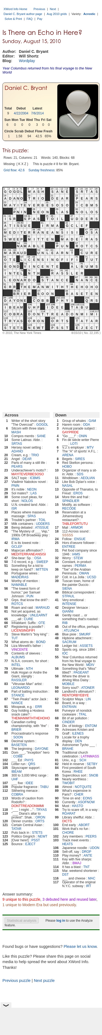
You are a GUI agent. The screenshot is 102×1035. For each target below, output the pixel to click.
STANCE (17, 695)
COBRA (17, 794)
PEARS (17, 466)
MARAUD (43, 608)
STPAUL (68, 596)
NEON (32, 489)
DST (65, 874)
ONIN (83, 436)
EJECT (30, 844)
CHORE (68, 833)
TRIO (35, 455)
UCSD (91, 577)
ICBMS (35, 478)
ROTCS (17, 604)
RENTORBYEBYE (75, 695)
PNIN (15, 486)
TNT (86, 867)
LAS (33, 493)
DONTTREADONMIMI (27, 806)
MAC (91, 878)
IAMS (76, 554)
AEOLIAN (88, 478)
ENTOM (91, 726)
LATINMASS (90, 756)
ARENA (67, 455)
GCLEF (16, 547)
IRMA (15, 539)
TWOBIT (68, 783)
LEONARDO (20, 688)
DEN (78, 741)
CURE (28, 619)
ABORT (83, 825)
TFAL (83, 714)
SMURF (85, 634)
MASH (16, 432)
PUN (29, 596)
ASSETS (86, 646)
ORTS (39, 821)
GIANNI (67, 611)
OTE (41, 623)
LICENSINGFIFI (23, 630)
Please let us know (80, 946)
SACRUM (69, 642)
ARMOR (77, 527)
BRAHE (67, 749)
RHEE (77, 772)
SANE (41, 436)
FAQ (30, 18)
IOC (65, 653)
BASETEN (19, 745)
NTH (29, 669)
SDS (80, 474)
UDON (94, 848)
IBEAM (16, 772)
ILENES (78, 733)
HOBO (67, 466)
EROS (78, 493)
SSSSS (67, 535)
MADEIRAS (20, 577)
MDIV (90, 665)
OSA (37, 558)
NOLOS (27, 501)
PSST (35, 840)
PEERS (91, 836)
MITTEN (42, 569)
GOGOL (42, 425)
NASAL (67, 486)
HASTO (77, 806)
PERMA (80, 566)
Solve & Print (13, 18)
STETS (37, 833)
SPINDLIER (70, 501)
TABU (44, 787)
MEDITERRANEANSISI (28, 554)
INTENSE (69, 604)
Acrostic (89, 14)
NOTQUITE (83, 787)
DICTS (67, 821)
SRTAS (16, 444)
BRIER (16, 730)
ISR (14, 508)
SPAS (31, 516)
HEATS (67, 844)
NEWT (42, 836)
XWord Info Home (15, 9)
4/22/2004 (21, 113)
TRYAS (41, 810)
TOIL (42, 520)
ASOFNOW (86, 802)
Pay (39, 18)
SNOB (93, 775)
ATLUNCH (71, 630)
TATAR (16, 829)
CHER (78, 794)
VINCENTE (19, 650)
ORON (40, 817)
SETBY (92, 764)
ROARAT (68, 813)
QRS (31, 764)
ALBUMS (18, 657)
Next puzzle (44, 980)
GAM (92, 421)
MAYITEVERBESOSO (27, 474)
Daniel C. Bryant (26, 88)
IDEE (29, 783)
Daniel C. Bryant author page (23, 14)
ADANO (17, 451)
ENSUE (79, 539)
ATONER (87, 688)
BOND (41, 642)
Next (53, 9)
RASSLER (19, 680)
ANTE (88, 855)
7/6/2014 (37, 113)
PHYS (28, 760)
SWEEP (42, 562)
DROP (86, 852)
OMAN (84, 573)
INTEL (16, 665)
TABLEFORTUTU (75, 524)
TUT (14, 638)
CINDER (68, 722)
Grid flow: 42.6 (14, 170)
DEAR (27, 459)
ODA (86, 425)
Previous (39, 9)
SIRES (80, 459)
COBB (18, 756)
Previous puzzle (16, 980)
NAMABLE (19, 585)
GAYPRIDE (70, 432)
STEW (78, 558)
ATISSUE (42, 527)
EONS (87, 798)
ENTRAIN (69, 707)
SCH (82, 760)
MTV (90, 447)
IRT (88, 886)
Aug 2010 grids (57, 14)
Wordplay (27, 61)
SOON (18, 737)
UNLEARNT (38, 615)
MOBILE (68, 684)
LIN (88, 699)
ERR (38, 707)
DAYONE (41, 749)
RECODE (69, 508)
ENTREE (68, 547)
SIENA (67, 588)
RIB (64, 623)
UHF (14, 779)
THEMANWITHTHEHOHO (30, 718)
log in (60, 921)
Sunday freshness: (41, 170)
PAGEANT (81, 672)
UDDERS (43, 524)
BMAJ (76, 863)
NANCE (17, 703)
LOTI (74, 444)
